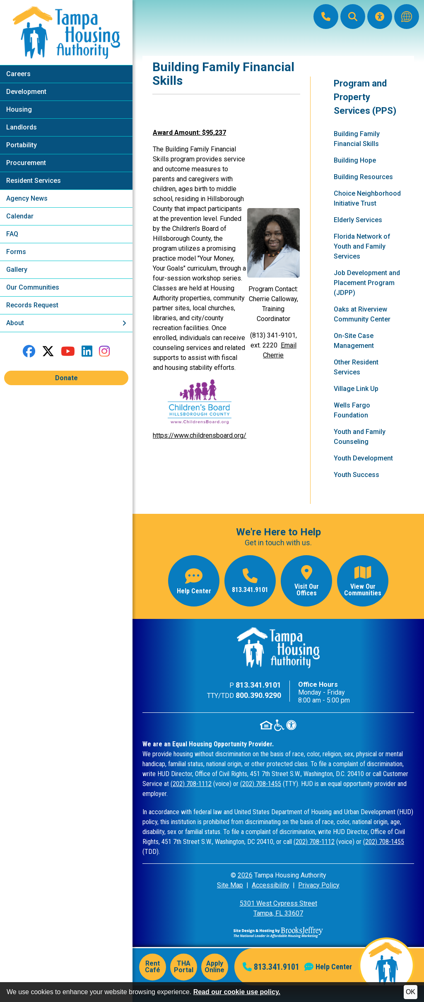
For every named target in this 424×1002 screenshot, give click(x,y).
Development (26, 92)
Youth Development (363, 458)
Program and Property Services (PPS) (365, 97)
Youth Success (356, 475)
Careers (18, 74)
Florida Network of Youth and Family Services (362, 246)
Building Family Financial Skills (357, 139)
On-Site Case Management (354, 341)
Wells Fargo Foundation (352, 410)
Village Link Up (356, 389)
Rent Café (152, 966)
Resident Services (33, 181)
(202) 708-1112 (191, 784)
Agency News (27, 198)
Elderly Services (358, 220)
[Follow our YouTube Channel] (68, 351)
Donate (66, 378)
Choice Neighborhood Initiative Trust (367, 198)
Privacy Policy (319, 885)
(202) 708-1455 (260, 784)
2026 (245, 875)
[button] (352, 16)
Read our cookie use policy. (236, 991)
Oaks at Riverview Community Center (362, 314)
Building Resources (363, 177)
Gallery (16, 269)
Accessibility (270, 885)
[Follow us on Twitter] (48, 351)
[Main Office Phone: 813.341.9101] (325, 16)
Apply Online (214, 966)
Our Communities (32, 287)
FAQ (12, 234)
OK (410, 991)
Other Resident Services (356, 367)
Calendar (20, 216)
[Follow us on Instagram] (104, 351)
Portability (21, 145)
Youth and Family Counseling (359, 437)
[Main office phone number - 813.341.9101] (250, 580)
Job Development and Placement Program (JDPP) (367, 283)
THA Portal (183, 966)
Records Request (32, 305)
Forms (16, 252)
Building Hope (355, 160)
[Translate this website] (406, 16)
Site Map (230, 885)
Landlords (21, 127)
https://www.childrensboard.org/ (199, 435)
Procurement (26, 163)
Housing (19, 109)
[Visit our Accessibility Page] (379, 16)
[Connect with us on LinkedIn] (87, 351)
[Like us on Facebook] (29, 351)
